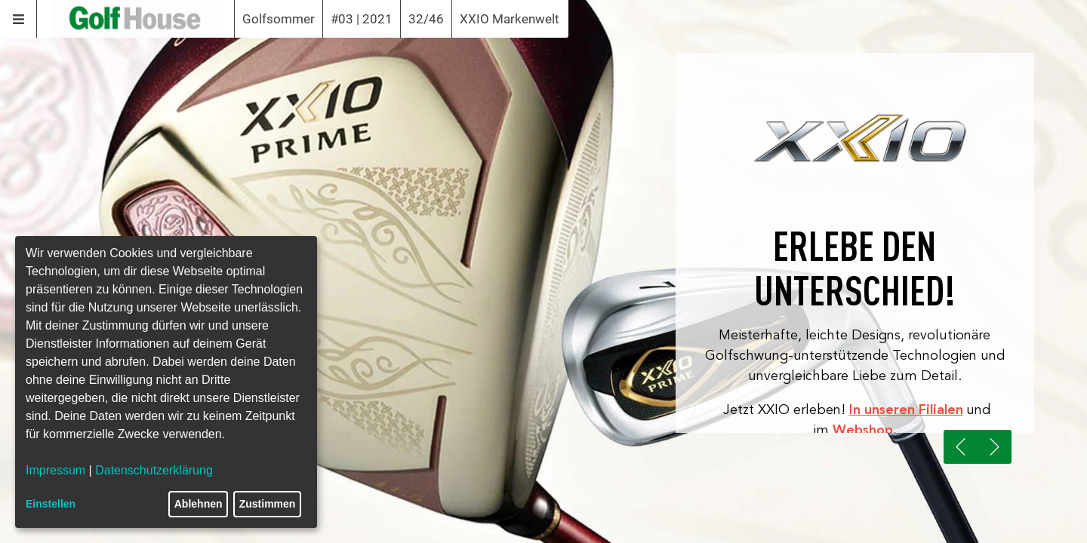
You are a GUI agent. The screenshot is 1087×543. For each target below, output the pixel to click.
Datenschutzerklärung (154, 470)
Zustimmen (267, 504)
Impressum (55, 470)
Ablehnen (198, 504)
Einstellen (50, 504)
